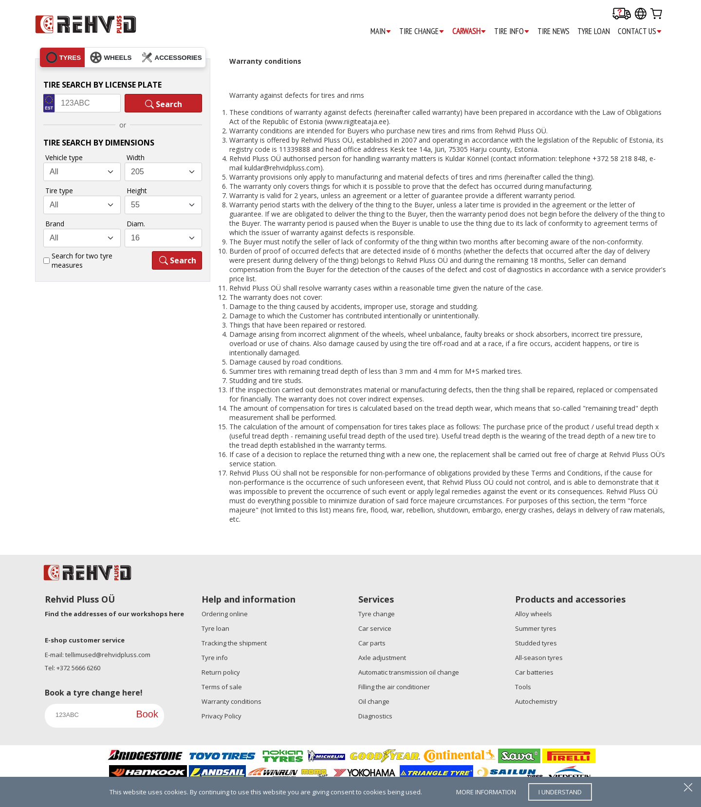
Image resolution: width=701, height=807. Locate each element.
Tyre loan (215, 628)
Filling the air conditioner (394, 686)
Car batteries (534, 672)
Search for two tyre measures (82, 260)
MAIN (380, 31)
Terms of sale (222, 686)
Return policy (221, 672)
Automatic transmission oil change (408, 672)
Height (137, 190)
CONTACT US (640, 31)
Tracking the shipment (234, 643)
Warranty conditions (231, 701)
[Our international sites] (640, 14)
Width (136, 157)
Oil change (373, 701)
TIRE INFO (512, 31)
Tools (523, 686)
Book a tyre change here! (94, 692)
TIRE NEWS (553, 31)
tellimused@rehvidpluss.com (107, 654)
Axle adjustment (382, 657)
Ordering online (225, 613)
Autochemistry (536, 701)
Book (147, 714)
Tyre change (376, 613)
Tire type (59, 190)
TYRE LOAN (593, 31)
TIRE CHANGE (421, 31)
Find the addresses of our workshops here (114, 613)
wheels (110, 57)
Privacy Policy (221, 716)
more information (486, 792)
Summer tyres (535, 628)
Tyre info (215, 657)
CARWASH (469, 31)
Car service (374, 628)
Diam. (136, 223)
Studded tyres (536, 643)
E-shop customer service (85, 640)
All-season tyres (539, 657)
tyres (63, 57)
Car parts (372, 643)
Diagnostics (375, 716)
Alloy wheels (533, 613)
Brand (54, 223)
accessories (171, 57)
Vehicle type (64, 157)
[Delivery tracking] (621, 14)
